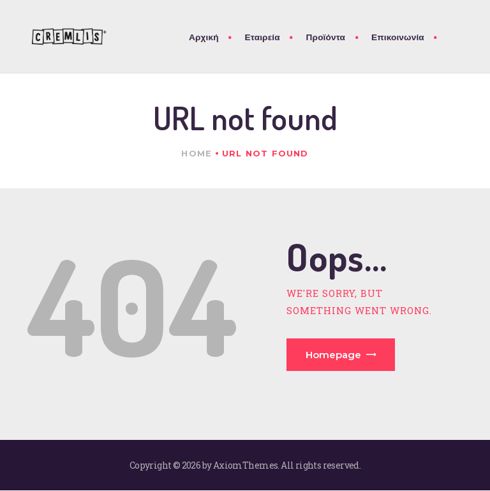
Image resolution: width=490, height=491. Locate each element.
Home (196, 153)
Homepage (333, 355)
